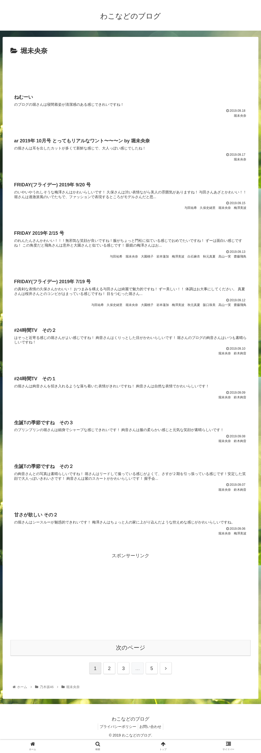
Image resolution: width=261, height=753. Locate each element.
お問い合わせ (152, 737)
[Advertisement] (130, 71)
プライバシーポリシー (117, 737)
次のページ (130, 658)
